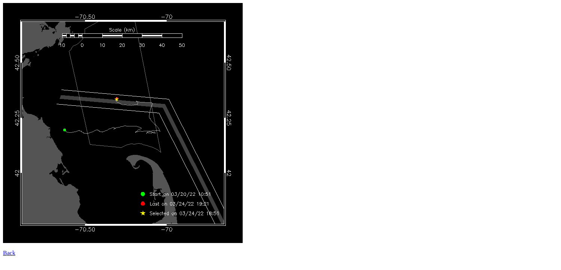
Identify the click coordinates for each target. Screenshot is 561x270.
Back (9, 253)
